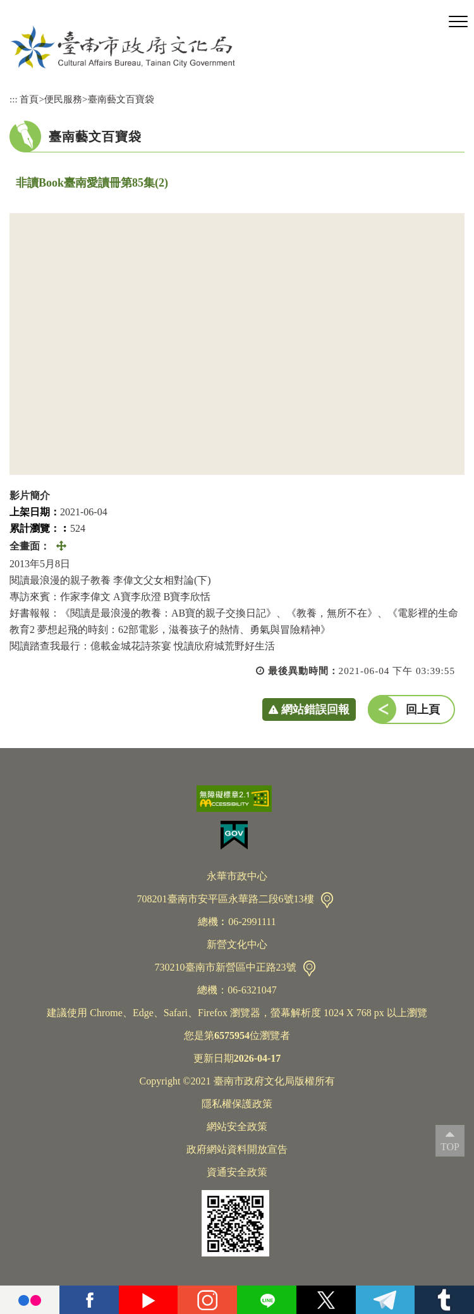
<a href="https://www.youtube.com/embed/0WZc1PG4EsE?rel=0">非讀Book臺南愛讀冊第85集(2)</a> (237, 344)
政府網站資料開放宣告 (237, 1149)
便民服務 (63, 99)
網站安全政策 (237, 1126)
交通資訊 (327, 900)
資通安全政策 (237, 1172)
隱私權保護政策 (237, 1103)
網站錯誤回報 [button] (315, 709)
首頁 (29, 99)
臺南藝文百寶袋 (121, 99)
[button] (458, 22)
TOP (450, 1146)
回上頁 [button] (423, 709)
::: (13, 99)
